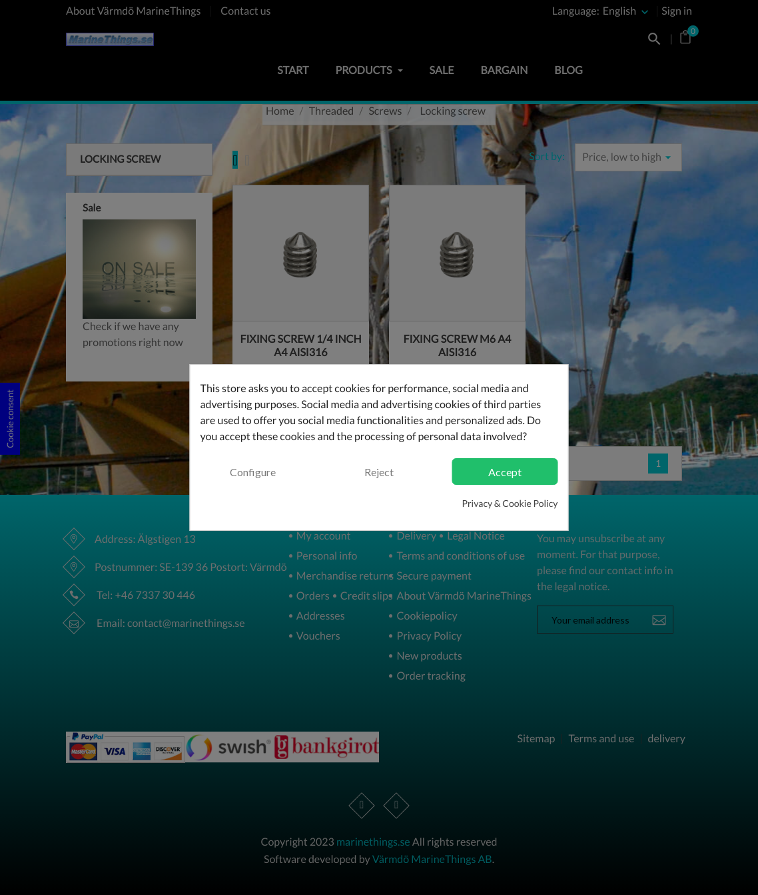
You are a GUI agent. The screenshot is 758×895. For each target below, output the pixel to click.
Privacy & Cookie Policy (510, 503)
